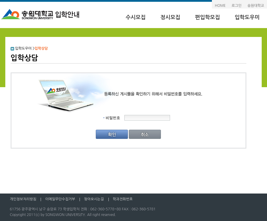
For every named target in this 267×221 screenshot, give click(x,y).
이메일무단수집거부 (60, 199)
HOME (220, 5)
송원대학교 (256, 5)
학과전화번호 (123, 199)
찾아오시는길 (94, 199)
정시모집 (170, 17)
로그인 (237, 5)
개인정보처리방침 (23, 199)
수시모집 (136, 17)
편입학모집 (207, 17)
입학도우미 (247, 17)
